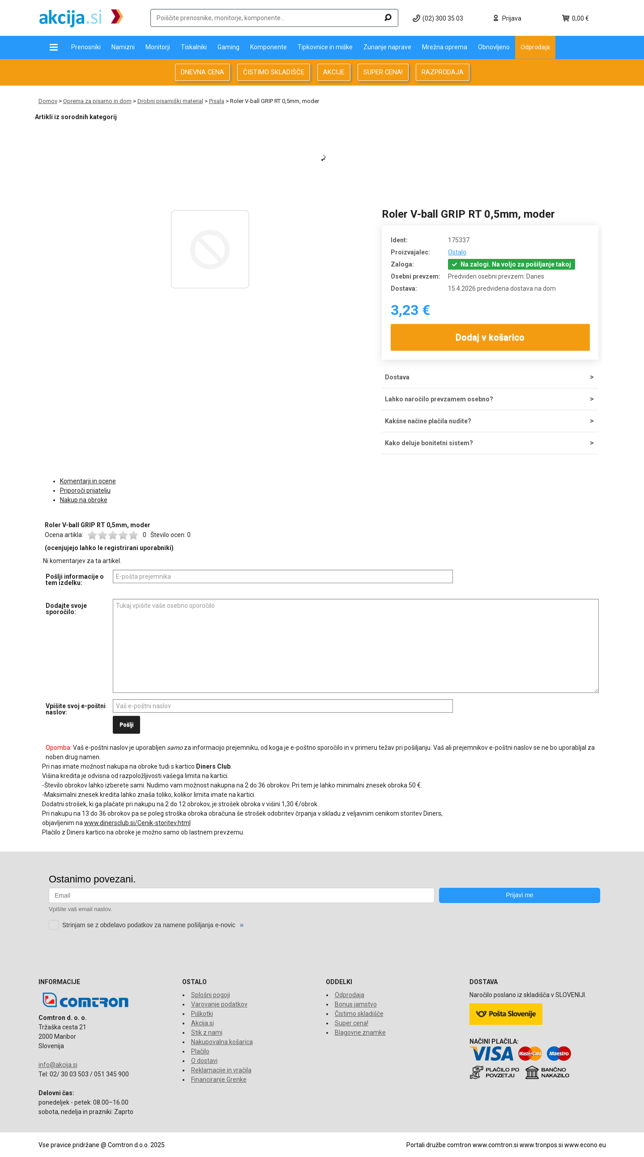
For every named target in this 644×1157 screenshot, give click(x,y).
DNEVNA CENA (202, 72)
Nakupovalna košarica (222, 1041)
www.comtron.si (495, 1144)
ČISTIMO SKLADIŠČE (273, 72)
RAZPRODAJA (443, 72)
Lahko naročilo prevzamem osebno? (439, 399)
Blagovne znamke (360, 1032)
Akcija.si (202, 1023)
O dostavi (204, 1060)
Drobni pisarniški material (170, 101)
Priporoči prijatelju (85, 490)
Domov (47, 101)
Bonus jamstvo (356, 1004)
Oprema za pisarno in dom (97, 101)
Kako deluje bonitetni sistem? (429, 443)
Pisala (216, 101)
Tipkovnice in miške (325, 47)
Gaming (228, 47)
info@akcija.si (57, 1064)
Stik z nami (206, 1032)
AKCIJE (334, 72)
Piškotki (202, 1013)
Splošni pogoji (210, 994)
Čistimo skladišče (359, 1013)
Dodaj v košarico (490, 337)
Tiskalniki (194, 47)
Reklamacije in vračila (221, 1070)
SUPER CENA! (383, 72)
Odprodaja (535, 47)
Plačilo (200, 1051)
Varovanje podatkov (219, 1004)
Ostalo (457, 252)
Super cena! (351, 1023)
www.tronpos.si (541, 1144)
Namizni (123, 47)
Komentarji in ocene (88, 481)
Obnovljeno (494, 47)
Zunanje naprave (387, 47)
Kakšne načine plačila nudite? (428, 421)
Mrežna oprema (444, 47)
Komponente (268, 47)
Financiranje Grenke (219, 1079)
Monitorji (157, 47)
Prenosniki (86, 47)
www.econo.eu (585, 1144)
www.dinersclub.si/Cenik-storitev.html (137, 822)
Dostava (397, 377)
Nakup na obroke (83, 499)
